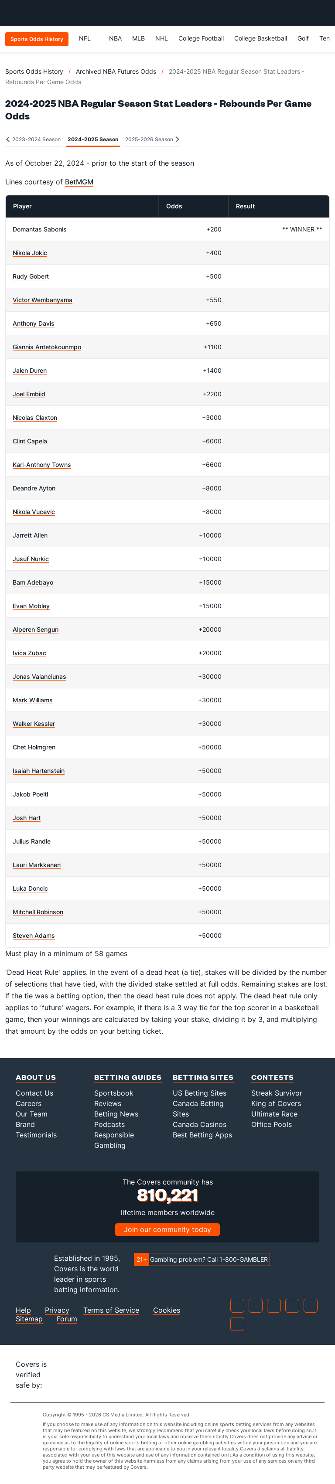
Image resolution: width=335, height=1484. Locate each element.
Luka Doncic (30, 888)
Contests (272, 1077)
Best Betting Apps (202, 1134)
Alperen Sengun (35, 629)
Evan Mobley (31, 605)
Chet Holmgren (34, 747)
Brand (25, 1124)
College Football (201, 38)
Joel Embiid (29, 394)
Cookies (166, 1310)
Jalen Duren (30, 370)
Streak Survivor (276, 1093)
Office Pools (271, 1124)
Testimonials (36, 1134)
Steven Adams (34, 935)
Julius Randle (32, 841)
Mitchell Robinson (38, 912)
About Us (36, 1077)
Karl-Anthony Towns (42, 464)
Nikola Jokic (30, 252)
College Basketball (260, 38)
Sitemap (29, 1319)
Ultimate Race (274, 1114)
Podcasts (109, 1124)
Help (23, 1310)
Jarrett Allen (30, 535)
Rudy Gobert (31, 276)
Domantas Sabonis (40, 229)
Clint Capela (30, 441)
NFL (89, 38)
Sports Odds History (34, 71)
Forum (67, 1319)
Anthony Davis (34, 323)
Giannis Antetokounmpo (47, 347)
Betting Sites (203, 1077)
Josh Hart (27, 817)
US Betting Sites (199, 1093)
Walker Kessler (34, 723)
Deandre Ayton (34, 488)
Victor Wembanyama (42, 299)
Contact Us (34, 1093)
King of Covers (276, 1103)
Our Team (32, 1114)
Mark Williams (33, 700)
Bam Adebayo (33, 582)
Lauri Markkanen (37, 864)
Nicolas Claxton (35, 417)
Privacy (57, 1310)
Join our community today (167, 1229)
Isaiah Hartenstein (39, 770)
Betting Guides (128, 1077)
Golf (303, 38)
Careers (28, 1103)
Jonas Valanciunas (39, 676)
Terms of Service (111, 1310)
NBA (115, 38)
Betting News (116, 1114)
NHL (161, 38)
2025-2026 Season (152, 139)
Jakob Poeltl (30, 794)
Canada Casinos (199, 1124)
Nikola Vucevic (34, 511)
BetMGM (79, 181)
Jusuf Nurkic (31, 558)
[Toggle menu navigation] (324, 13)
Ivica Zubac (29, 653)
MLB (138, 38)
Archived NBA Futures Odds (116, 71)
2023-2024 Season (33, 139)
